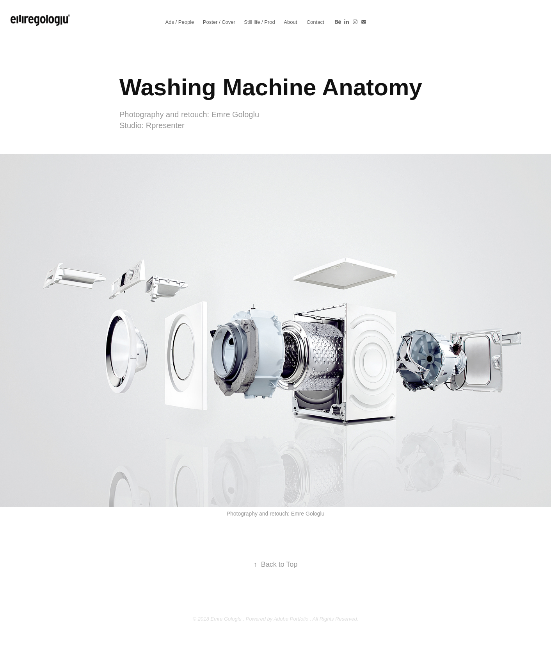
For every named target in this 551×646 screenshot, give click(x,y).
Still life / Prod (259, 22)
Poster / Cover (219, 22)
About (290, 22)
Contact (315, 22)
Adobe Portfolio (291, 619)
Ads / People (179, 22)
